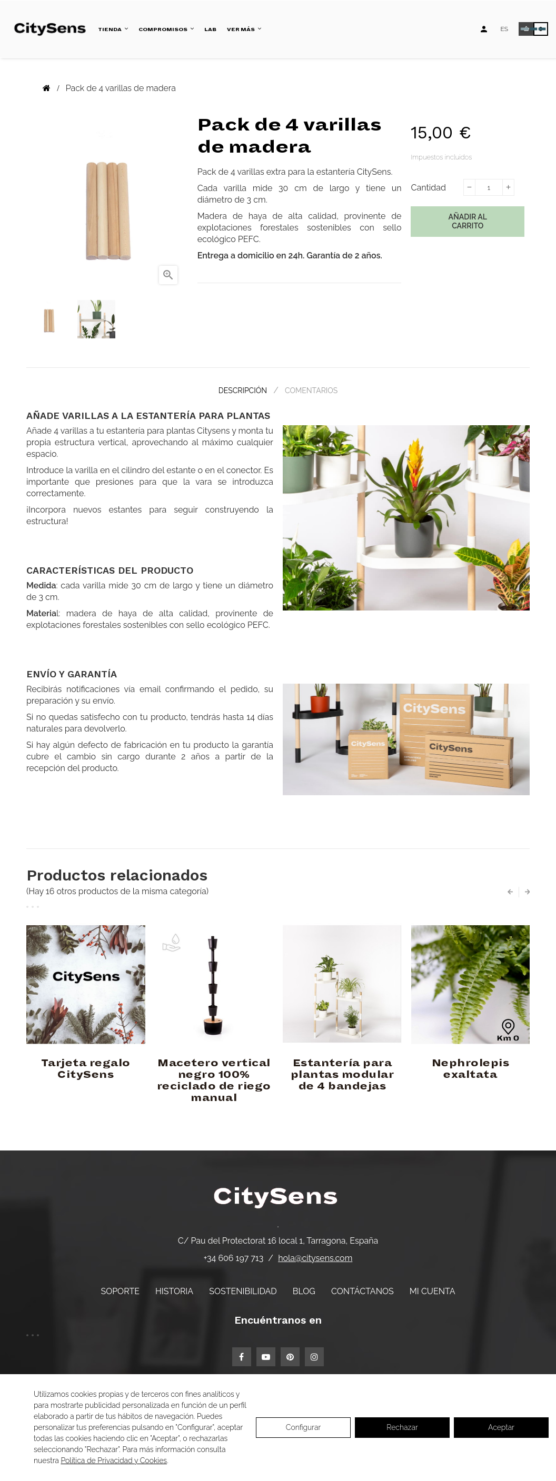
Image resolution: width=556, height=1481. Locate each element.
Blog (304, 1290)
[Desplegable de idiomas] (504, 29)
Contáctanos (362, 1290)
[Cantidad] (488, 187)
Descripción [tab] (241, 390)
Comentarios (312, 390)
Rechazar (402, 1427)
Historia (174, 1290)
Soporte (120, 1290)
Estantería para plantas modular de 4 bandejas (342, 1073)
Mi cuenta (432, 1290)
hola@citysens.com (315, 1257)
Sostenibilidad (242, 1290)
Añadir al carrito (468, 222)
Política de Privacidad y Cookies (114, 1460)
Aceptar (501, 1427)
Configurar (303, 1427)
